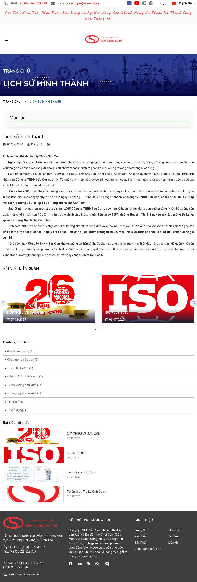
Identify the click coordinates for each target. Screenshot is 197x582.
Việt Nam (182, 3)
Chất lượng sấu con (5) (23, 360)
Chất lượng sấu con (147, 549)
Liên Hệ (173, 542)
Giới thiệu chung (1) (20, 351)
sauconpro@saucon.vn (24, 574)
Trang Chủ (12, 101)
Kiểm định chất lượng (81, 472)
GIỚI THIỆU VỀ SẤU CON (83, 434)
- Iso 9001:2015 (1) (20, 368)
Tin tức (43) (15, 402)
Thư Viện (174, 530)
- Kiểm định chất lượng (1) (25, 376)
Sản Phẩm (141, 542)
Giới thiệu (140, 536)
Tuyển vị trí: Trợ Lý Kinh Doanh (87, 491)
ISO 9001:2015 (76, 453)
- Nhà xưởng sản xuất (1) (24, 385)
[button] (162, 3)
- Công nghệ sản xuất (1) (24, 393)
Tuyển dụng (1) (17, 410)
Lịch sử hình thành (45, 101)
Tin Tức (173, 536)
